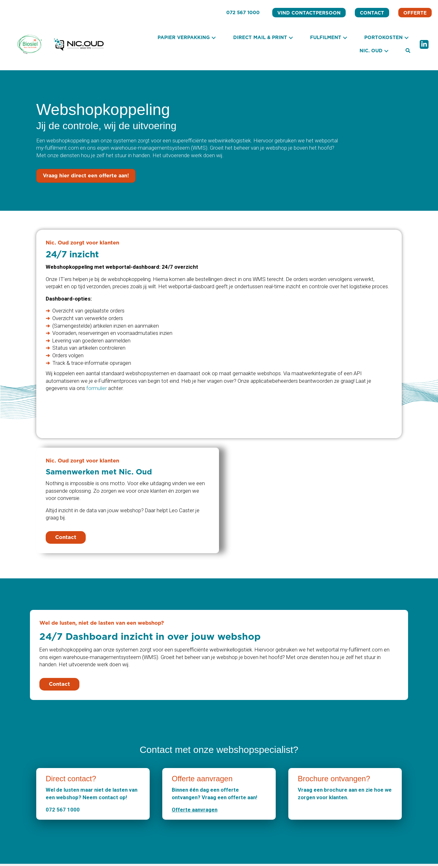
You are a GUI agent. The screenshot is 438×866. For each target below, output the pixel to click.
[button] (213, 38)
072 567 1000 (63, 811)
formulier (97, 389)
